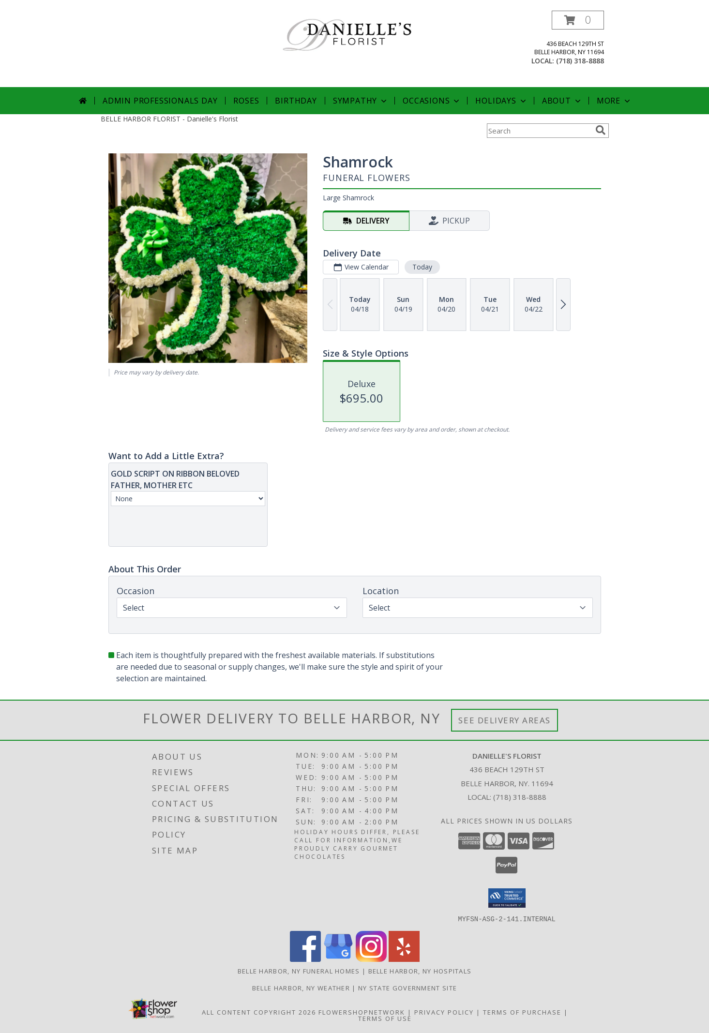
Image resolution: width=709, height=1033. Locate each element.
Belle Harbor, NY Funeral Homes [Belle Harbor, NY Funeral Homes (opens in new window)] (299, 970)
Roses (246, 100)
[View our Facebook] (305, 958)
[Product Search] (539, 130)
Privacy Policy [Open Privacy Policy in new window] (444, 1011)
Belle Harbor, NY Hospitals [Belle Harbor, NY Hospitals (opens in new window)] (420, 970)
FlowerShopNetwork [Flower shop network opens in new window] (361, 1011)
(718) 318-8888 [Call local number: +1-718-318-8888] (580, 60)
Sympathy (361, 100)
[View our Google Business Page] (338, 958)
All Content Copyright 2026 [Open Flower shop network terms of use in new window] (259, 1011)
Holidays (501, 100)
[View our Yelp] (404, 958)
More (614, 100)
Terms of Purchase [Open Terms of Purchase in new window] (522, 1011)
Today (422, 266)
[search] (600, 130)
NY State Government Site (407, 987)
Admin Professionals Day (160, 100)
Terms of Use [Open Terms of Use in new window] (385, 1018)
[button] (578, 20)
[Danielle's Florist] (358, 36)
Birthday (296, 100)
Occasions (432, 100)
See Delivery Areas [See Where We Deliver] (504, 720)
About (562, 100)
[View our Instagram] (371, 958)
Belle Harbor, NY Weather (301, 987)
